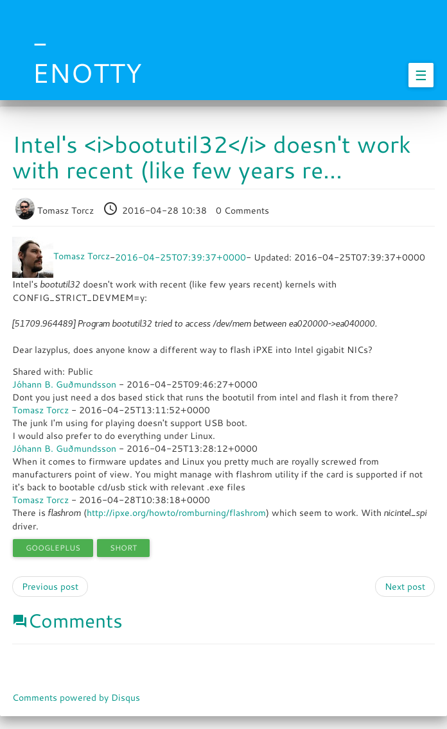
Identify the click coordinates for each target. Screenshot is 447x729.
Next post (405, 586)
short (123, 547)
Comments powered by (76, 697)
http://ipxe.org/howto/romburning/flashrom (176, 512)
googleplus (53, 547)
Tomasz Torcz (55, 210)
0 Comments (242, 210)
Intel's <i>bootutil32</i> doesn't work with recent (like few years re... (211, 157)
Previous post (50, 586)
